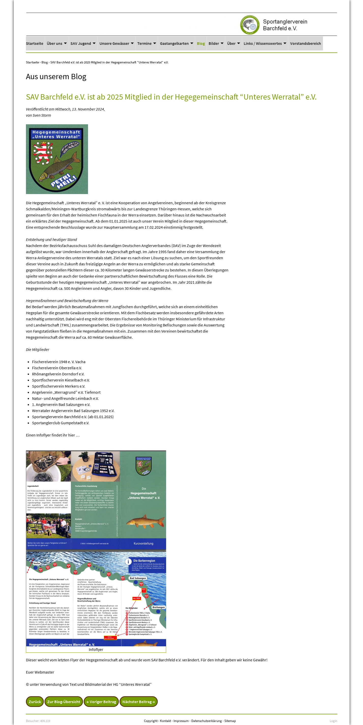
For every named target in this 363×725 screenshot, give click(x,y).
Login (333, 721)
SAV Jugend (80, 43)
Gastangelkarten (174, 43)
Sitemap (230, 721)
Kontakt (165, 721)
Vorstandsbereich (305, 43)
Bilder (214, 43)
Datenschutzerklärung (206, 721)
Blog (201, 43)
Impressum (181, 721)
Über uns (54, 43)
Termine (144, 43)
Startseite (34, 43)
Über (231, 43)
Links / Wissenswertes (263, 43)
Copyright (150, 721)
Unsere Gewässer (114, 43)
